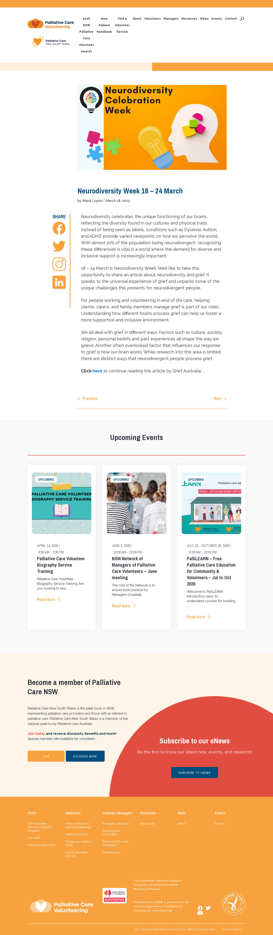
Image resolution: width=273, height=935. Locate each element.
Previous (90, 398)
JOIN (46, 756)
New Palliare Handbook (104, 25)
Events (216, 18)
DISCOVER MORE (85, 756)
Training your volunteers (112, 832)
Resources (189, 18)
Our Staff (34, 838)
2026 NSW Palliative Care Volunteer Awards (86, 35)
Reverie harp (111, 852)
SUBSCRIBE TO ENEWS (194, 773)
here (97, 370)
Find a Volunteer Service (122, 25)
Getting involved (76, 834)
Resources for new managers (115, 843)
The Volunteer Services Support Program (39, 827)
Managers (171, 18)
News (204, 18)
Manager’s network (116, 823)
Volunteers (152, 18)
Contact (231, 18)
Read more (46, 599)
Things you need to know (78, 843)
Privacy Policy (232, 929)
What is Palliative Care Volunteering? (78, 825)
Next (217, 398)
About (137, 18)
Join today (36, 733)
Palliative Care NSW (41, 845)
